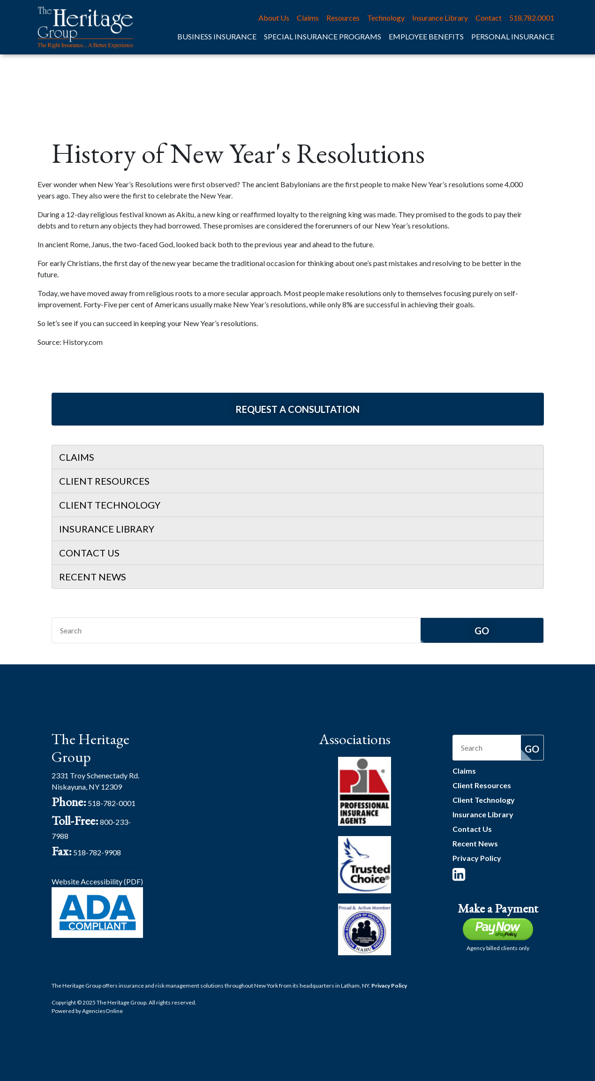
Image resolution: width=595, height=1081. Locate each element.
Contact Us (89, 552)
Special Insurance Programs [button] (322, 36)
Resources (343, 17)
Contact (488, 17)
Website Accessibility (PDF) (97, 881)
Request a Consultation (297, 409)
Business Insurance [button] (216, 36)
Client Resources (104, 481)
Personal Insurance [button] (512, 36)
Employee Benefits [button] (426, 36)
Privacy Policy (476, 857)
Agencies (102, 1010)
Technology (386, 17)
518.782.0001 (531, 17)
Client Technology (109, 504)
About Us (273, 17)
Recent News (92, 576)
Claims (308, 17)
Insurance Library (440, 17)
